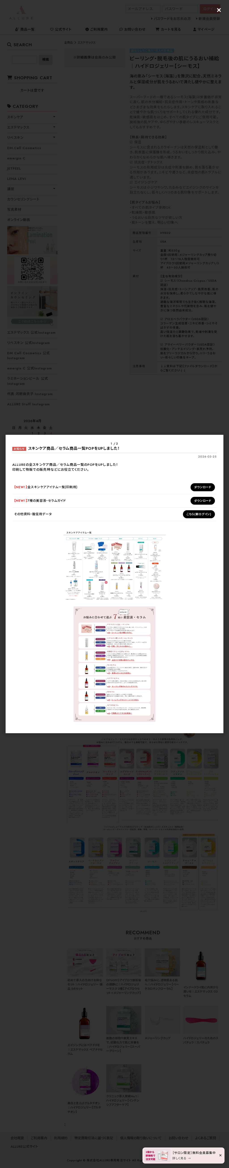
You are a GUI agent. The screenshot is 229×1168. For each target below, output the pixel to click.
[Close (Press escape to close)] (219, 10)
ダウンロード (202, 487)
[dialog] (114, 584)
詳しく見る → (181, 1158)
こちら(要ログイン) (199, 514)
